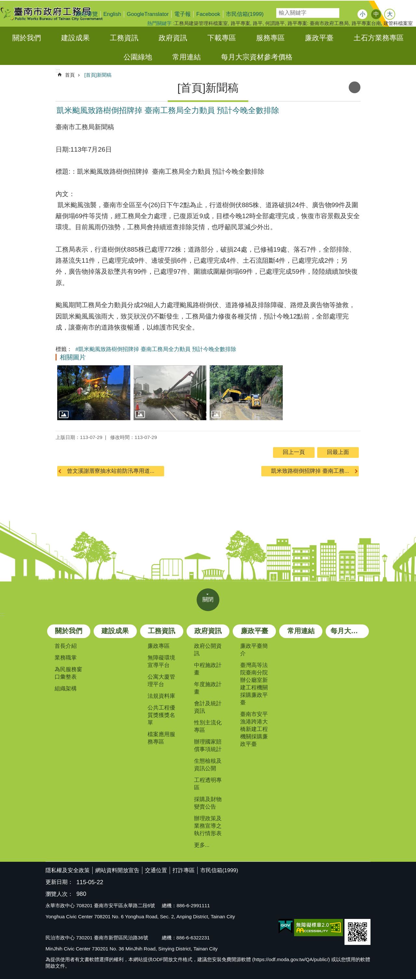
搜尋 (280, 11)
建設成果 (75, 38)
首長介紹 (66, 646)
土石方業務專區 (379, 38)
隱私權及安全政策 (68, 870)
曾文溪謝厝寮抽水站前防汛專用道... (110, 471)
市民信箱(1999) (245, 14)
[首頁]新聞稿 (97, 75)
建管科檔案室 (398, 23)
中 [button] (376, 14)
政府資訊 (173, 38)
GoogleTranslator (148, 14)
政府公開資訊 (208, 650)
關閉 (208, 599)
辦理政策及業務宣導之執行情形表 (208, 825)
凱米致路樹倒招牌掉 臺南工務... (310, 471)
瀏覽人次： (59, 894)
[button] (93, 392)
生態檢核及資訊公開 (208, 765)
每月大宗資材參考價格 (256, 57)
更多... (202, 845)
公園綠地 (138, 57)
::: (2, 614)
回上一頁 (294, 452)
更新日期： (59, 882)
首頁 (70, 75)
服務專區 (270, 38)
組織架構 (66, 688)
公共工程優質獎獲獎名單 (161, 715)
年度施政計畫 (208, 688)
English (112, 14)
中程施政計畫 (208, 669)
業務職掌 (66, 658)
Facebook (208, 14)
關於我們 (26, 38)
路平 (258, 23)
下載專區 (221, 38)
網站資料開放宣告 (117, 870)
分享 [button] (404, 15)
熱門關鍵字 (159, 23)
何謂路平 (275, 23)
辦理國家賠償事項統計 (208, 745)
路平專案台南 (366, 23)
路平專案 (240, 23)
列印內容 (354, 87)
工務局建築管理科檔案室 (201, 23)
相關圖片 (73, 357)
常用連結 (186, 57)
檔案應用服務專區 (161, 738)
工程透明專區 (208, 784)
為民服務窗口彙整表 (68, 673)
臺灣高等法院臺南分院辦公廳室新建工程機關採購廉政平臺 (254, 684)
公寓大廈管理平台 (161, 680)
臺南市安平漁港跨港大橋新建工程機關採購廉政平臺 (254, 729)
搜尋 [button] (346, 13)
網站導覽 (87, 14)
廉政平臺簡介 (254, 650)
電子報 (182, 14)
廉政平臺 (319, 38)
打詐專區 (184, 870)
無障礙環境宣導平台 (161, 661)
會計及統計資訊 (208, 707)
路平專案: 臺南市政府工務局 (318, 23)
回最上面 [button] (338, 452)
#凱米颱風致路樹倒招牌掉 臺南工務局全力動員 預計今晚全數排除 (155, 349)
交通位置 (156, 870)
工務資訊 (124, 38)
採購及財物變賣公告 (208, 803)
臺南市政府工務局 (57, 14)
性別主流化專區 (208, 726)
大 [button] (390, 14)
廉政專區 (159, 646)
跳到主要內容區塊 (3, 3)
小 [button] (362, 14)
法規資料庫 (161, 696)
